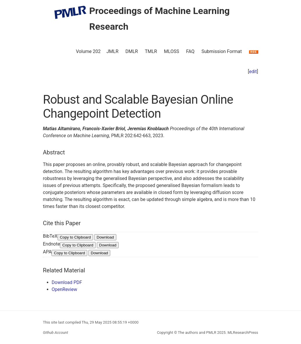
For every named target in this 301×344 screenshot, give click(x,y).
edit (253, 71)
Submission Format (222, 51)
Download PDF (67, 282)
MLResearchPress (242, 332)
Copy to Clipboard (75, 237)
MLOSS (171, 51)
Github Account (55, 332)
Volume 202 (88, 51)
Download (105, 237)
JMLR (112, 51)
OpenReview (64, 289)
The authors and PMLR (197, 332)
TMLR (151, 51)
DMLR (131, 51)
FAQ (190, 51)
